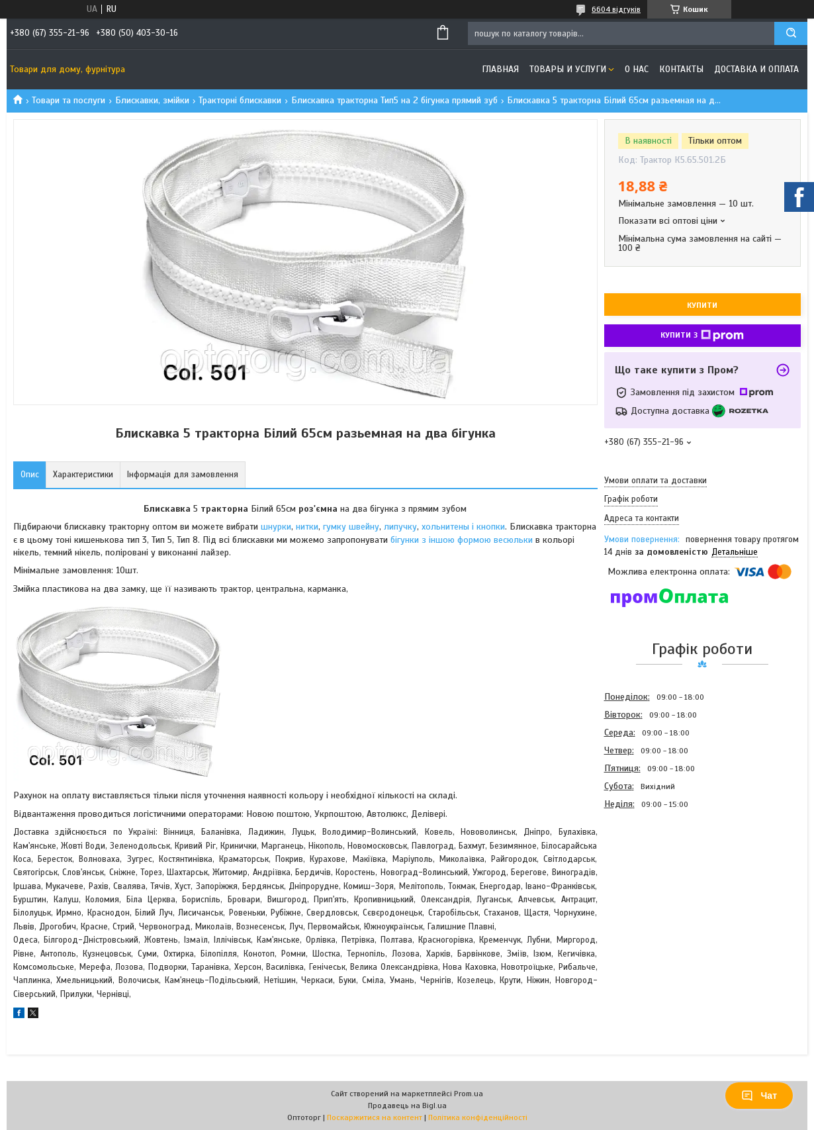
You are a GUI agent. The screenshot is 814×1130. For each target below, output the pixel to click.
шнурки (276, 526)
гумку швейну (351, 526)
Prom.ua (468, 1093)
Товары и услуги (567, 69)
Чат (759, 1096)
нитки (307, 526)
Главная (500, 69)
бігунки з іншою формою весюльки (460, 539)
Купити (702, 305)
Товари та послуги (68, 100)
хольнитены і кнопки (463, 526)
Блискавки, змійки (152, 100)
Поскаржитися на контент (374, 1117)
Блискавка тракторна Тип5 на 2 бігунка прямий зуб (394, 100)
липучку (400, 526)
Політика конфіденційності (477, 1117)
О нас (637, 69)
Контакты (681, 69)
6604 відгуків (616, 9)
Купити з (702, 336)
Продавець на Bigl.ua (407, 1105)
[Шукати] (790, 33)
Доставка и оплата (756, 69)
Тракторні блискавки (240, 100)
